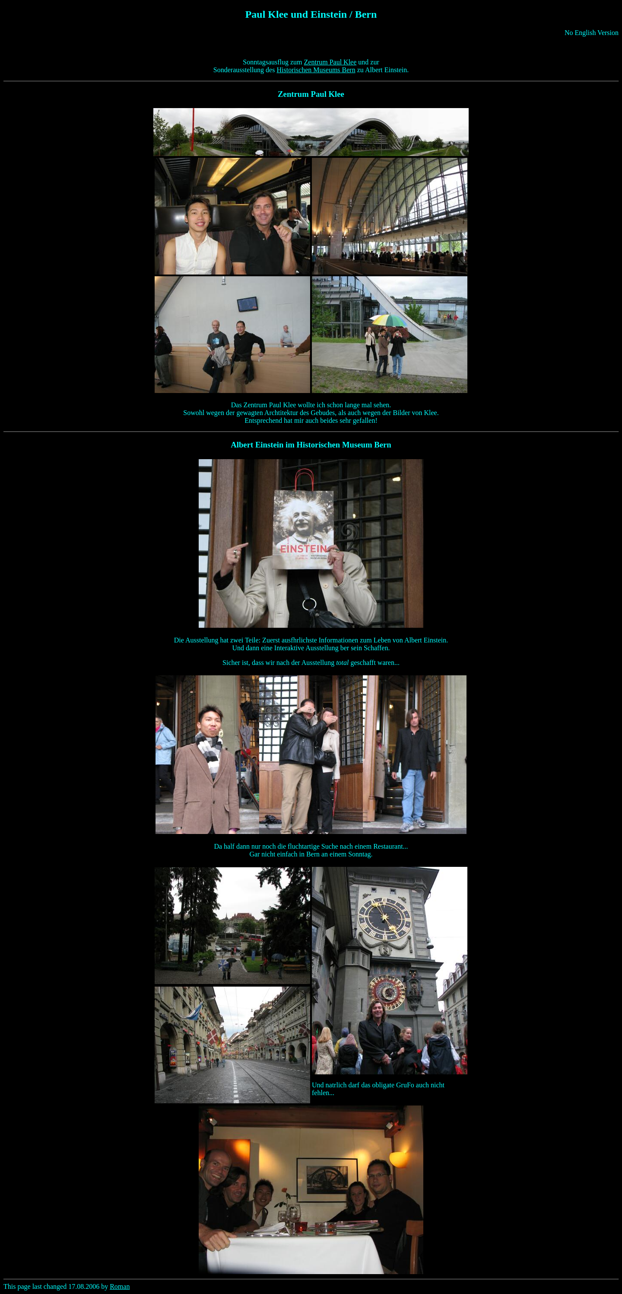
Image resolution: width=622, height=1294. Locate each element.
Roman (120, 1286)
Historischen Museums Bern (315, 69)
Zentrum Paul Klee (330, 62)
